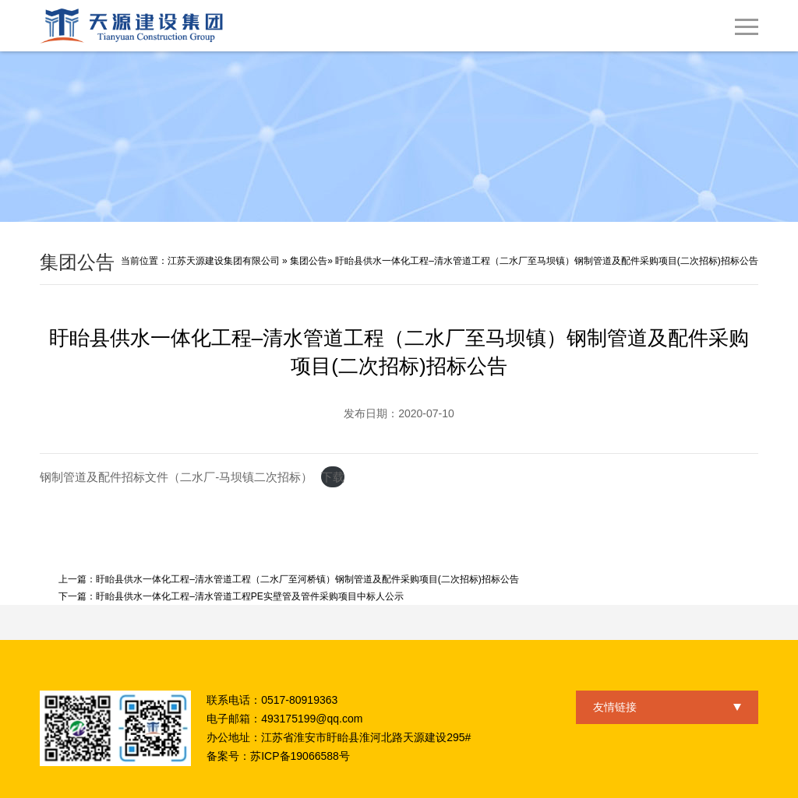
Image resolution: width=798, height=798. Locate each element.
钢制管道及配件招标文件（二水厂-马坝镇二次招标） (176, 476)
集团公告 (308, 260)
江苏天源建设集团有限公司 (224, 260)
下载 (332, 476)
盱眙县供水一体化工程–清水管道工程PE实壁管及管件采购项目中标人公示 (250, 596)
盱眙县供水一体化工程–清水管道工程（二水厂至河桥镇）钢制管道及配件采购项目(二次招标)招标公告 (307, 579)
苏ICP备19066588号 (300, 756)
